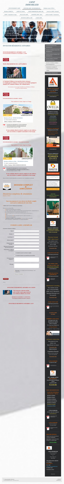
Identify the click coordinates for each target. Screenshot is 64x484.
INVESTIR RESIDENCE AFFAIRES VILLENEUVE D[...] (18, 169)
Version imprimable (6, 479)
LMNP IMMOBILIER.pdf (53, 365)
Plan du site (12, 479)
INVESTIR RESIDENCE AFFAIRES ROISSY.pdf (16, 125)
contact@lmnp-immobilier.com (53, 92)
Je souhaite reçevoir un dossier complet (23, 252)
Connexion (59, 479)
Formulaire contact (50, 469)
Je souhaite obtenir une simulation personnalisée (25, 255)
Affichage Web (58, 480)
